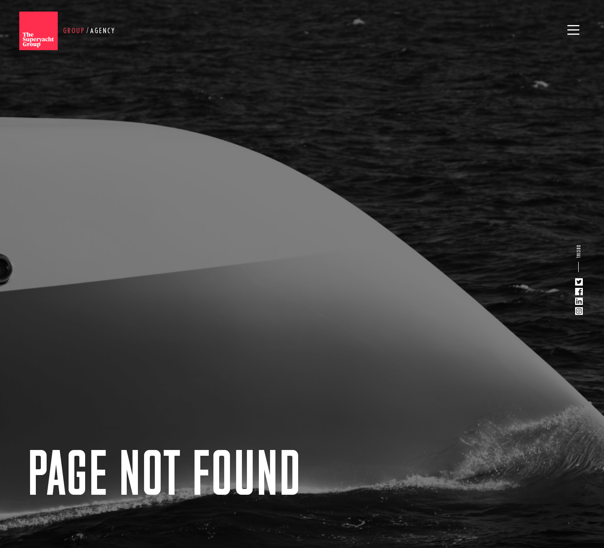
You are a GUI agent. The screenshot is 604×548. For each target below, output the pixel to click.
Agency (103, 30)
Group (74, 30)
